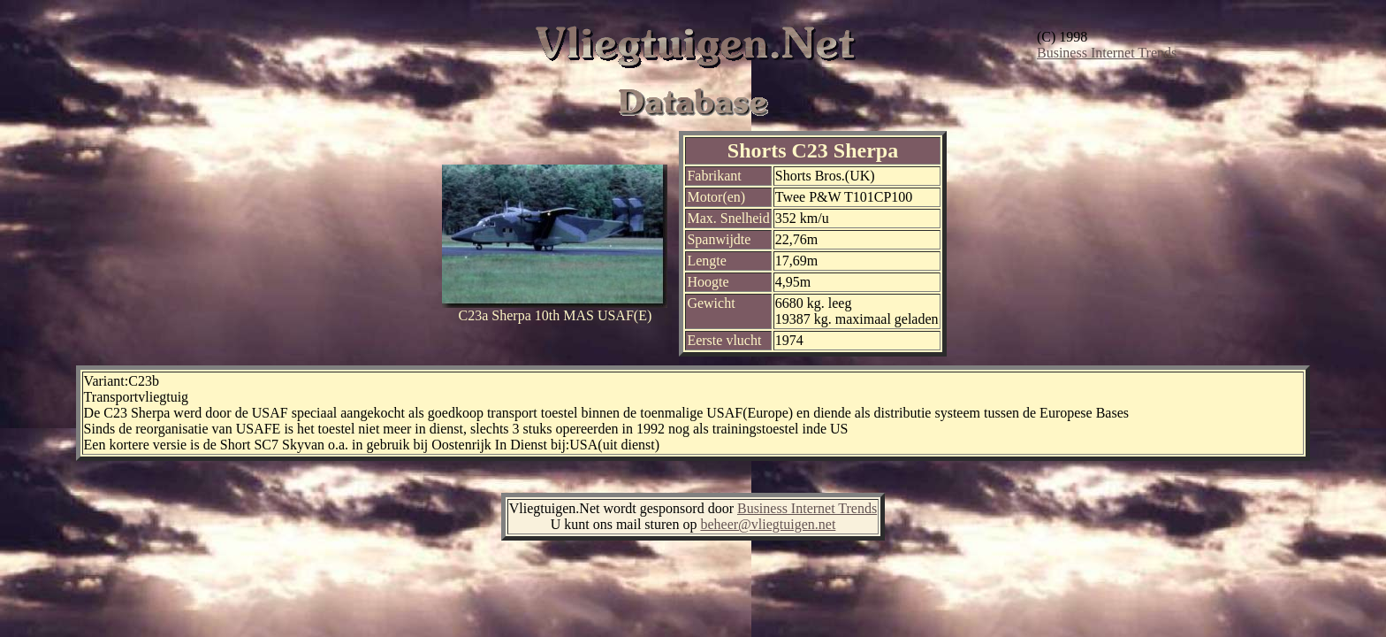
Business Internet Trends (1107, 52)
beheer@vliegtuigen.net (767, 524)
